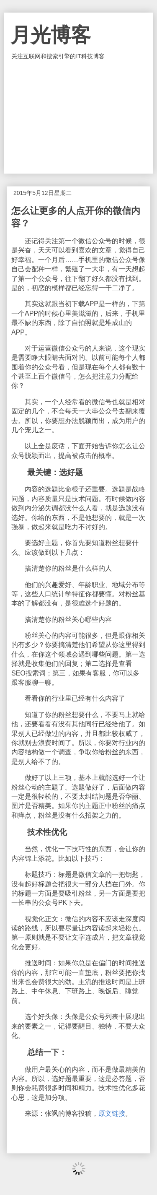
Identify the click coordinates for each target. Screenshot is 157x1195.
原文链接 (111, 1113)
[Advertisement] (79, 117)
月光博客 (50, 35)
